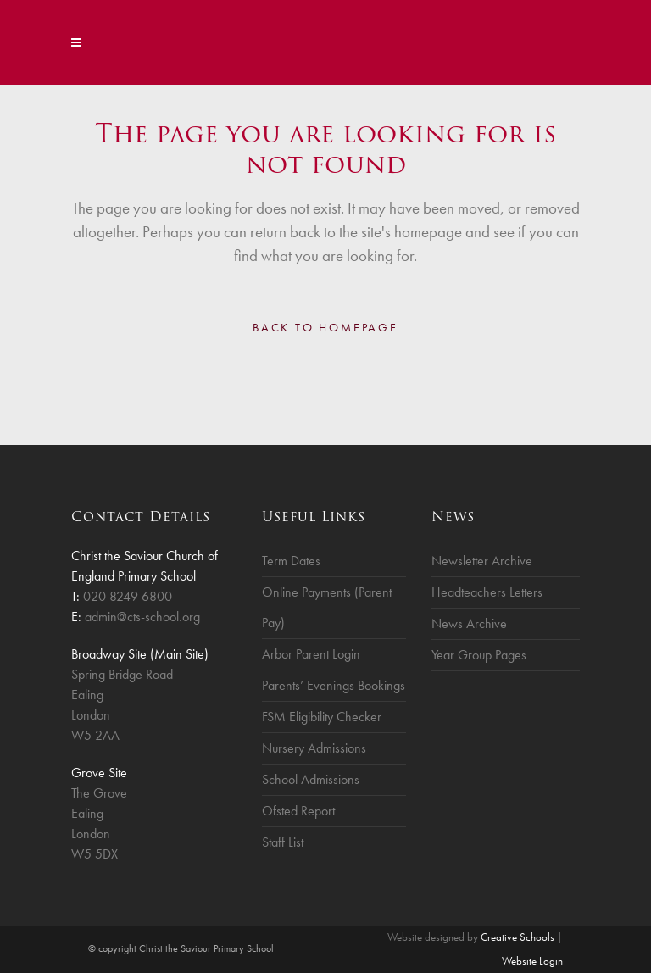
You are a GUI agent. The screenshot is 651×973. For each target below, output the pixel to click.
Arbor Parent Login (311, 654)
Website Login (532, 961)
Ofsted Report (298, 811)
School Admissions (310, 779)
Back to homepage (325, 327)
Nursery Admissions (314, 748)
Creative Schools (517, 937)
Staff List (282, 842)
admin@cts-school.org (142, 617)
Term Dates (291, 561)
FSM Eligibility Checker (321, 717)
